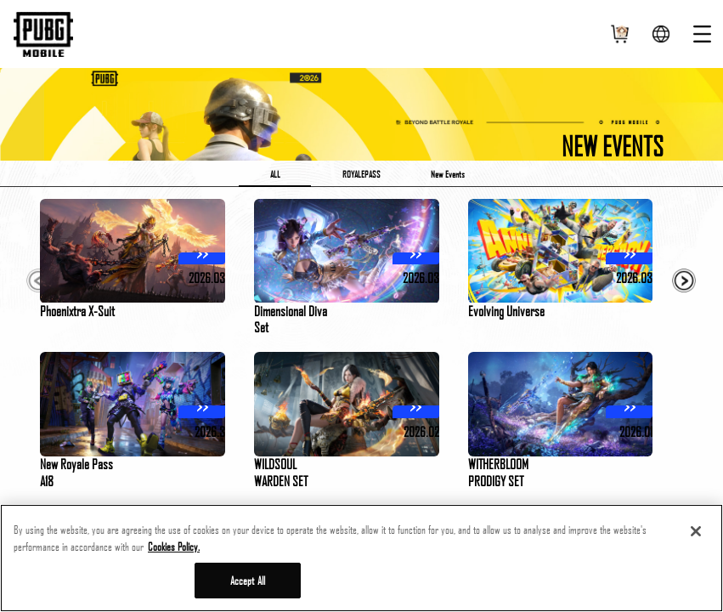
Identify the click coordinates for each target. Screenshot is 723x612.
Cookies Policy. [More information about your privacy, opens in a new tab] (174, 546)
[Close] (696, 531)
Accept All (247, 580)
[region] (361, 558)
